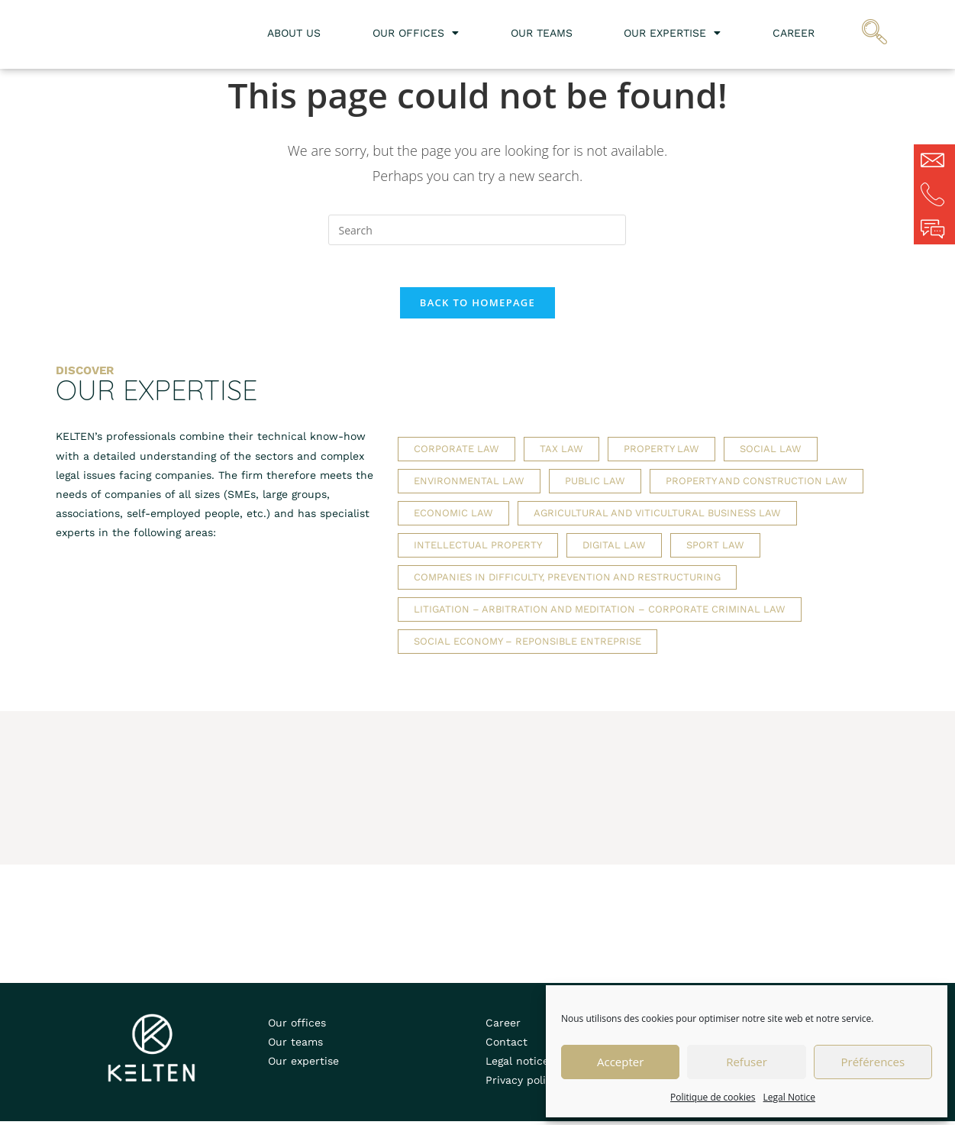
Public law (595, 485)
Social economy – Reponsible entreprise (527, 645)
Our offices (416, 33)
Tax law (561, 453)
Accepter (620, 1061)
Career (794, 33)
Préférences (873, 1061)
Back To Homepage (477, 307)
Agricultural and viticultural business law (657, 517)
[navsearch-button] (875, 34)
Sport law (715, 549)
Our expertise (672, 33)
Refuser (746, 1061)
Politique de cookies (713, 1097)
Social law (771, 453)
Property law (661, 453)
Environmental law (469, 485)
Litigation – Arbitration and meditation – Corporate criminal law (600, 613)
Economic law (453, 517)
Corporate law (456, 453)
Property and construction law (756, 485)
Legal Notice (789, 1097)
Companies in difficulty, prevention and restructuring (567, 581)
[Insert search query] (477, 230)
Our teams (542, 33)
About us (294, 33)
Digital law (614, 549)
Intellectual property (478, 549)
